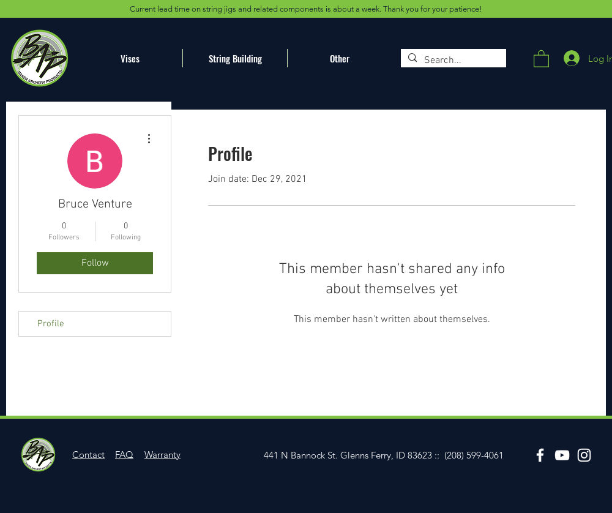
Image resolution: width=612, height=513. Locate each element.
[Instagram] (584, 455)
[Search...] (452, 60)
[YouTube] (562, 455)
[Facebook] (540, 455)
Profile (50, 323)
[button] (541, 58)
